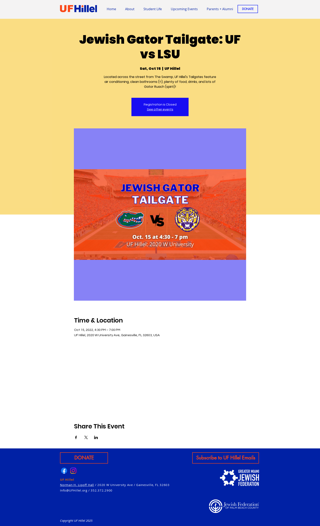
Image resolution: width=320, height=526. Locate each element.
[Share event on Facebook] (76, 437)
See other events (160, 109)
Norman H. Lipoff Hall (77, 485)
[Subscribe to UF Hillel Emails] (225, 458)
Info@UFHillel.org (73, 490)
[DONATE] (248, 9)
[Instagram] (73, 471)
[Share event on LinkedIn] (96, 437)
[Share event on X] (86, 437)
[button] (152, 9)
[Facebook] (64, 471)
